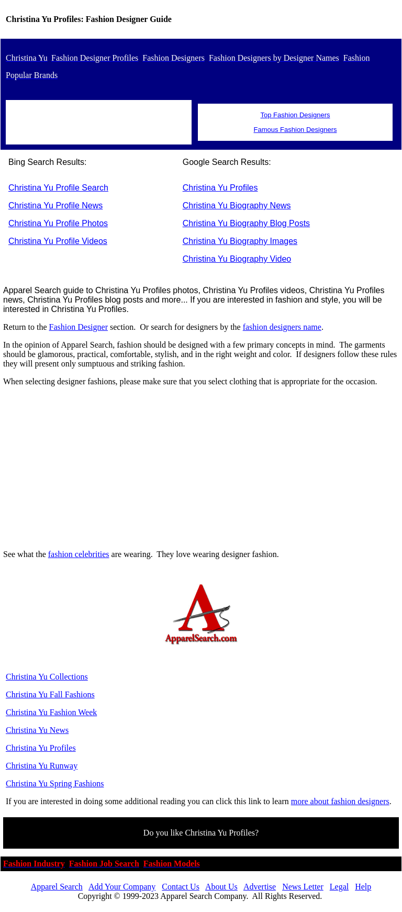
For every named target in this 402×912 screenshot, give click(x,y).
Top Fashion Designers (295, 115)
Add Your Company (121, 886)
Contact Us (180, 886)
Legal (339, 886)
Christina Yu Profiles (220, 187)
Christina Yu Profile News (55, 205)
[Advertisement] (201, 468)
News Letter (302, 886)
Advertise (259, 886)
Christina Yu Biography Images (240, 241)
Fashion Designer (78, 326)
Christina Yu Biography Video (237, 258)
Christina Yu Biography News (237, 205)
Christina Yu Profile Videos (57, 241)
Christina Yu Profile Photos (58, 223)
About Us (221, 886)
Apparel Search (57, 886)
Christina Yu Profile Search (58, 187)
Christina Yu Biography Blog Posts (246, 223)
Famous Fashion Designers (295, 130)
